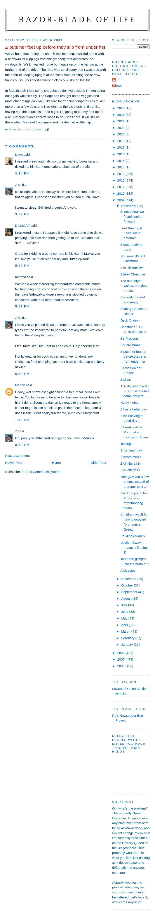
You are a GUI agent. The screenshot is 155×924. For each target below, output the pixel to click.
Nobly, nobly (129, 402)
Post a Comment (17, 455)
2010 (121, 193)
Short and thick (131, 450)
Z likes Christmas (133, 274)
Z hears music (130, 457)
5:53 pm (22, 373)
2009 (121, 200)
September (129, 592)
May (124, 618)
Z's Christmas (130, 345)
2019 (121, 141)
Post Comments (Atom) (42, 472)
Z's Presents (129, 338)
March (126, 631)
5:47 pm (22, 306)
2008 (121, 653)
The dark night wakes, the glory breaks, (134, 285)
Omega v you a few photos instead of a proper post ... (134, 481)
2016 (121, 154)
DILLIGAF (22, 225)
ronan (117, 86)
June (125, 611)
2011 (121, 187)
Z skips (125, 379)
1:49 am (22, 420)
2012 (121, 180)
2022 (121, 121)
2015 (121, 161)
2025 (121, 114)
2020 (121, 134)
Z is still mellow (131, 268)
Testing (125, 444)
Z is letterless (130, 470)
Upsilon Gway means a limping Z (134, 547)
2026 (121, 108)
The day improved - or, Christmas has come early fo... (134, 391)
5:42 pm (22, 265)
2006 (121, 666)
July (124, 605)
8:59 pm (22, 444)
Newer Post (13, 462)
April (125, 625)
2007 (121, 659)
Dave (19, 154)
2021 (121, 128)
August (126, 598)
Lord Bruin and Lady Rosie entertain (131, 233)
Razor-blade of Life (77, 19)
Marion (20, 385)
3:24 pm (22, 173)
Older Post (98, 462)
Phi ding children (132, 536)
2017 (121, 147)
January (127, 644)
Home (56, 462)
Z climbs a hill (130, 463)
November (129, 579)
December (129, 206)
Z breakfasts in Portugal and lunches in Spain (134, 432)
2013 (121, 174)
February (128, 638)
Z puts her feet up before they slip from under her (133, 356)
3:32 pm (22, 214)
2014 (121, 167)
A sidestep (128, 570)
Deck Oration (130, 320)
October (127, 585)
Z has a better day (133, 409)
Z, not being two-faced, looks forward (132, 216)
